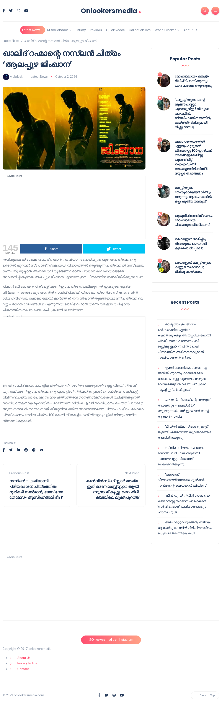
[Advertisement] (74, 207)
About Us (190, 30)
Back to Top (205, 695)
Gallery (80, 30)
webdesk (16, 76)
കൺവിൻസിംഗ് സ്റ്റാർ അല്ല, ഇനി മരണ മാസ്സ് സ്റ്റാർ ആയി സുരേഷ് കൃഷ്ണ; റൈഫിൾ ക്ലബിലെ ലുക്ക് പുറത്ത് (112, 489)
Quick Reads (115, 30)
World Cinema (165, 30)
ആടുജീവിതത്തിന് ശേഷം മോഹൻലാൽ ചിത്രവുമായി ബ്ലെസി (193, 220)
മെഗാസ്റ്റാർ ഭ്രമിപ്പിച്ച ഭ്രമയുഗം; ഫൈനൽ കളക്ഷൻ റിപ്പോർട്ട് (191, 243)
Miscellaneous (58, 30)
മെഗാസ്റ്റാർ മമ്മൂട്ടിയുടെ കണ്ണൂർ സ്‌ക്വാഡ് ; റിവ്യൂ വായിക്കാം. (193, 267)
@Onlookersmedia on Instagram (111, 639)
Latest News (31, 30)
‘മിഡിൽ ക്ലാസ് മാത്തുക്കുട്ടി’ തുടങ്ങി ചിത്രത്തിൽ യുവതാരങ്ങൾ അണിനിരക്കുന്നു (184, 432)
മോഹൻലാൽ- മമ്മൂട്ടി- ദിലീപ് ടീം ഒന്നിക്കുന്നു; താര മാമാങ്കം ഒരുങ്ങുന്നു (193, 81)
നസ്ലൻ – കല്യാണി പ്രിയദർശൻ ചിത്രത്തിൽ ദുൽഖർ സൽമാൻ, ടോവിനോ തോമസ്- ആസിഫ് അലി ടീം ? (36, 489)
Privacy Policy (27, 663)
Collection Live (140, 30)
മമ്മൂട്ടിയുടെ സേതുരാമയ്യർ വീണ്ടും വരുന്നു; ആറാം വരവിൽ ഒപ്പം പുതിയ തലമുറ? (193, 194)
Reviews (96, 30)
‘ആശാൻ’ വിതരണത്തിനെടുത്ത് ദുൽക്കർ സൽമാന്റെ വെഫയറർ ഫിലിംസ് (181, 480)
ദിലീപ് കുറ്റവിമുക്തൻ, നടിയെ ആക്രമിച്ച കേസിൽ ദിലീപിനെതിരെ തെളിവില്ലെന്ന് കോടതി (184, 527)
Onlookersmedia (111, 10)
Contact (23, 669)
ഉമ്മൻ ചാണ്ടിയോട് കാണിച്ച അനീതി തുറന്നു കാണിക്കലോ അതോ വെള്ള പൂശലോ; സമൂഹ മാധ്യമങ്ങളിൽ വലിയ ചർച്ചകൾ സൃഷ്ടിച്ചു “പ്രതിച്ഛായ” (182, 379)
